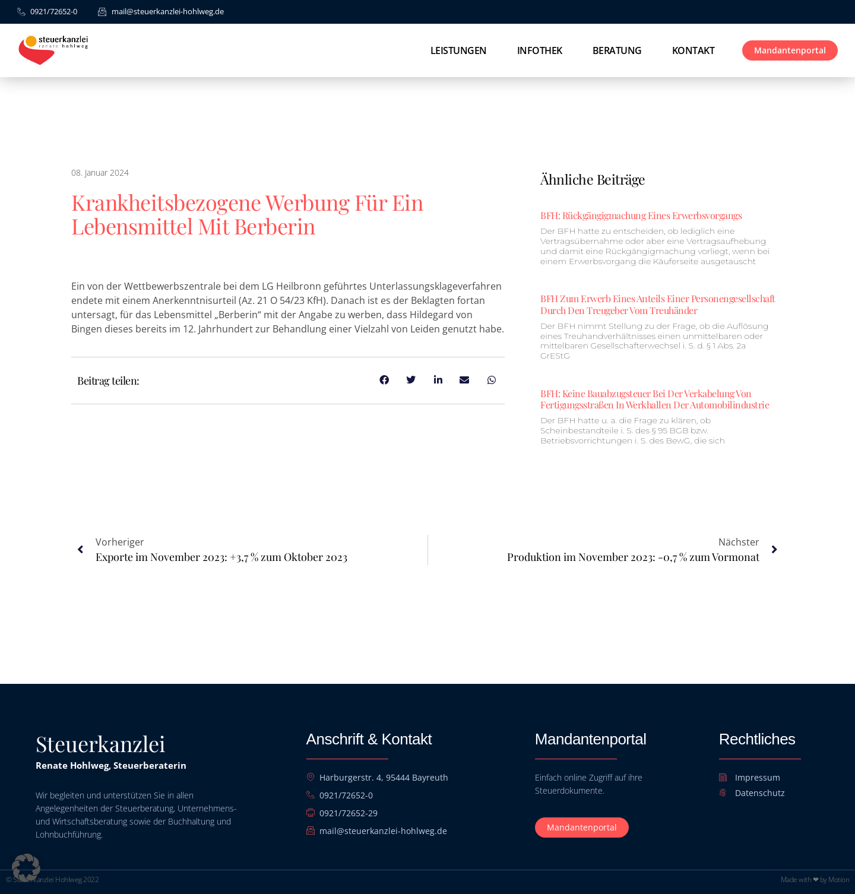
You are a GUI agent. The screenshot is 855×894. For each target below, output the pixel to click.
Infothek (539, 50)
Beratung (617, 50)
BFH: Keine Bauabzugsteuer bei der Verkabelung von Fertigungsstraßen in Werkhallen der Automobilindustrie (654, 399)
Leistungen (458, 50)
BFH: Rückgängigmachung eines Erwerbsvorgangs (641, 215)
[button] (26, 868)
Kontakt (693, 50)
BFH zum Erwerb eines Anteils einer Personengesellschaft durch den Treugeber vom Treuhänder (657, 304)
